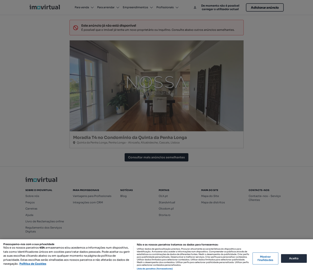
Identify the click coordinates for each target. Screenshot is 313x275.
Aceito (294, 258)
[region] (156, 257)
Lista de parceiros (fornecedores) (155, 268)
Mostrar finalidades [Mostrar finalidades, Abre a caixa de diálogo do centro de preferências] (265, 258)
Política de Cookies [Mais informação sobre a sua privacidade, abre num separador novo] (32, 264)
